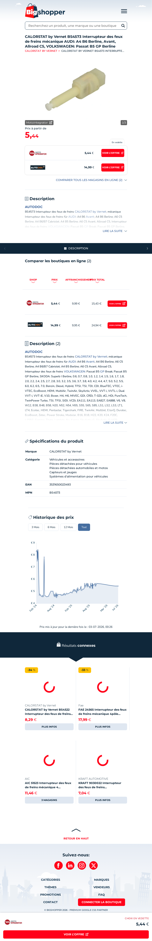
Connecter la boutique (101, 902)
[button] (147, 248)
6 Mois (51, 527)
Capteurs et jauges (63, 472)
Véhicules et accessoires (66, 459)
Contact (50, 902)
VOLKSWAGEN (58, 226)
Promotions (50, 894)
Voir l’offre (115, 304)
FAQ (101, 894)
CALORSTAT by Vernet (41, 50)
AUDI (72, 216)
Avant (90, 216)
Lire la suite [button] (113, 231)
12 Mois (68, 527)
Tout (84, 527)
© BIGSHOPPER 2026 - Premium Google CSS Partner (76, 910)
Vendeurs (101, 887)
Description (78, 248)
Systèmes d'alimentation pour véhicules (78, 476)
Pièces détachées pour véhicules (73, 464)
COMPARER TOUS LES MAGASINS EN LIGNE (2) (89, 180)
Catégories (50, 880)
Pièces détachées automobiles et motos (78, 468)
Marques (101, 880)
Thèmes (50, 887)
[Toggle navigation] (124, 11)
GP (86, 226)
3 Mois (35, 527)
